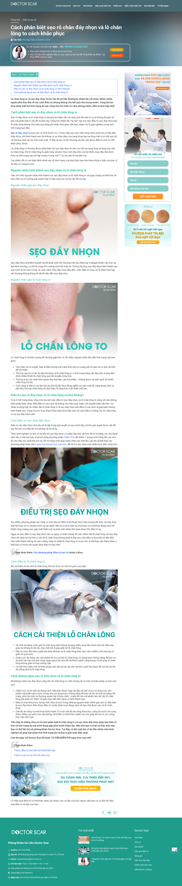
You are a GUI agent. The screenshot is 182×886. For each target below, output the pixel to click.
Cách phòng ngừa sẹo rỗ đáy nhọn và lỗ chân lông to (41, 104)
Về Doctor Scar (63, 18)
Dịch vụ (76, 18)
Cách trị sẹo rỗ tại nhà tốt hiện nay (32, 767)
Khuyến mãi (149, 18)
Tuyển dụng (163, 18)
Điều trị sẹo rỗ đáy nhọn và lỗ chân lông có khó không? (42, 101)
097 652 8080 (24, 862)
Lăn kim (62, 456)
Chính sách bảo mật (143, 877)
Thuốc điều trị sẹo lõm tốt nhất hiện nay (34, 762)
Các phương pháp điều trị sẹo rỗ (51, 564)
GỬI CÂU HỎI (148, 208)
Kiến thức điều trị (133, 18)
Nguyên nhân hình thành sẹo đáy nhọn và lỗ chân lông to (43, 97)
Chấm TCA (69, 449)
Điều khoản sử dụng (143, 882)
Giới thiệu (139, 850)
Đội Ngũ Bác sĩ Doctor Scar (36, 52)
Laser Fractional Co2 (46, 456)
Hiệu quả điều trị (103, 18)
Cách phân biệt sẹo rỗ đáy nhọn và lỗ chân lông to (39, 94)
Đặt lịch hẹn (117, 68)
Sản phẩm (87, 18)
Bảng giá (118, 18)
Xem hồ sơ (116, 62)
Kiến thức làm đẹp (142, 873)
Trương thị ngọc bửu (76, 59)
